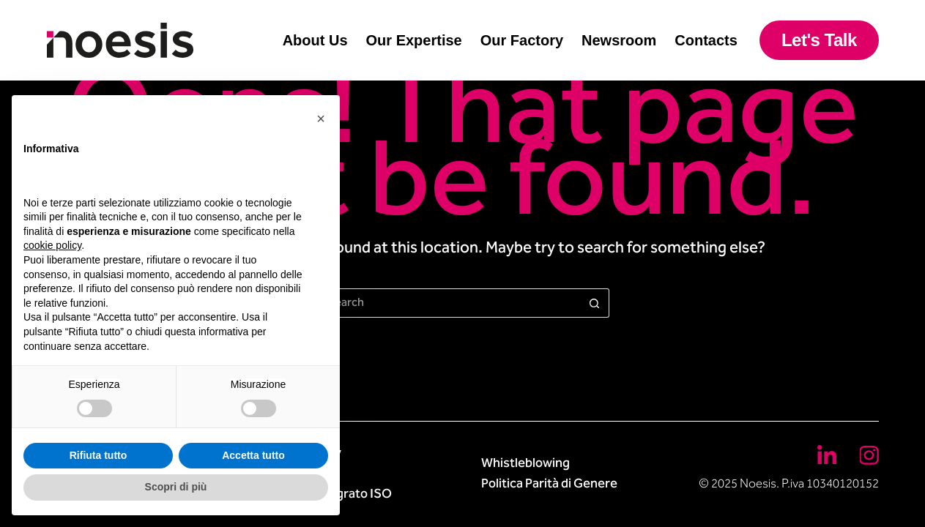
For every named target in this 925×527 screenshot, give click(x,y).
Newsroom (619, 40)
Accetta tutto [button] (253, 455)
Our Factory (521, 40)
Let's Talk (819, 40)
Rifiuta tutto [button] (98, 455)
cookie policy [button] (52, 245)
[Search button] (594, 303)
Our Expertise (414, 40)
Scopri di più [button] (176, 487)
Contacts (706, 40)
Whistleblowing (525, 464)
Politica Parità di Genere (549, 484)
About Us (315, 40)
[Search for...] (448, 303)
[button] (321, 118)
